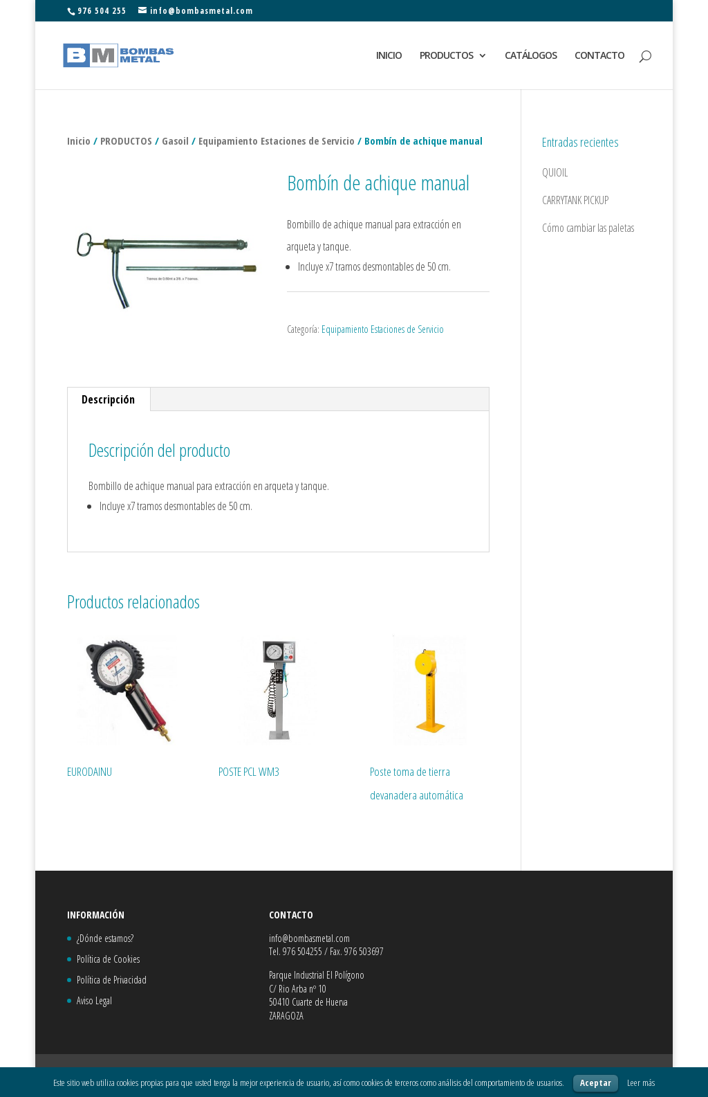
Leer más (641, 1082)
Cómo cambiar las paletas (588, 227)
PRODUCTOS (446, 56)
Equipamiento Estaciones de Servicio (276, 140)
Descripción (108, 399)
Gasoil (175, 140)
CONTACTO (599, 56)
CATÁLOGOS (531, 56)
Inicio (79, 140)
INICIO (389, 56)
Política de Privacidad (112, 979)
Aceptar (595, 1082)
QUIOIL (555, 172)
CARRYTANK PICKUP (575, 200)
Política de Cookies (108, 958)
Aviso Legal (94, 1000)
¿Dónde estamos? (105, 938)
